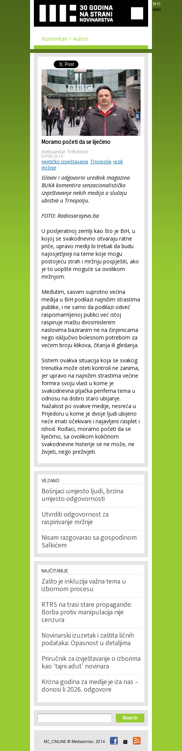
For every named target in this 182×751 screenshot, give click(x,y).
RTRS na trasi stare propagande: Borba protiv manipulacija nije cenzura (87, 612)
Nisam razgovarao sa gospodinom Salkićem (89, 542)
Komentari (54, 38)
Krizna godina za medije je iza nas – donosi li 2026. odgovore (90, 686)
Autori (80, 38)
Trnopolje (101, 161)
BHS (156, 3)
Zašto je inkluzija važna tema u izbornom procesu (84, 586)
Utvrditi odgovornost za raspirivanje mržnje (75, 519)
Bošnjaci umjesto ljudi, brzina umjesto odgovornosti (82, 495)
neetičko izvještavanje (65, 161)
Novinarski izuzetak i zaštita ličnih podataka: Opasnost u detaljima (88, 640)
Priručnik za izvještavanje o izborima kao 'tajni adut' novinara (91, 663)
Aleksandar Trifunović (65, 151)
